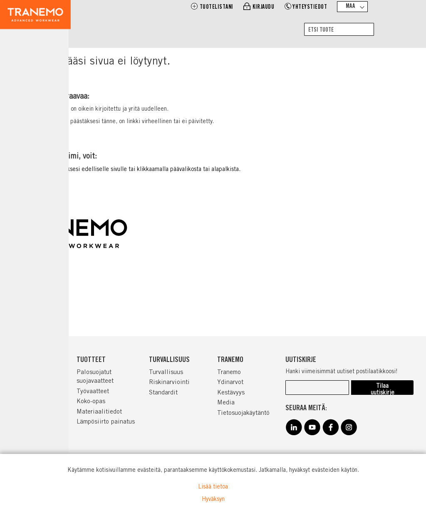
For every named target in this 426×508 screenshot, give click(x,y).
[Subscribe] (382, 387)
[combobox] (339, 29)
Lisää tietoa (213, 487)
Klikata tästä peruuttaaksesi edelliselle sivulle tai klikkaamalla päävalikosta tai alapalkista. (124, 170)
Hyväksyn (213, 500)
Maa (350, 7)
